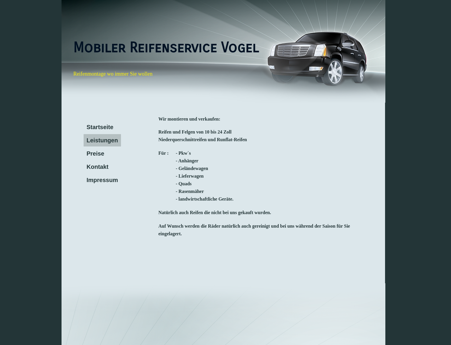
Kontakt (97, 167)
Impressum (102, 180)
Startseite (100, 127)
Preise (95, 153)
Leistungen (102, 140)
